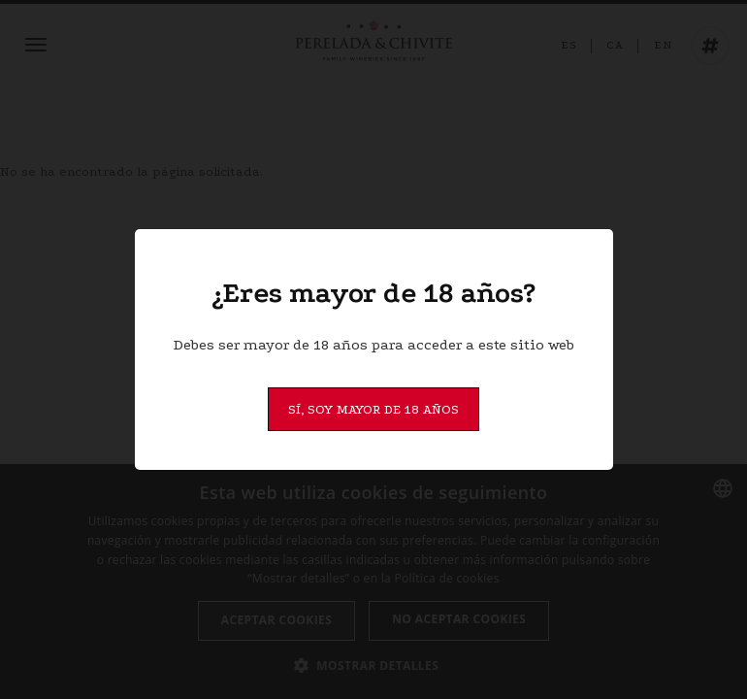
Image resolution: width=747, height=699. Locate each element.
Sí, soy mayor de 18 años (373, 409)
